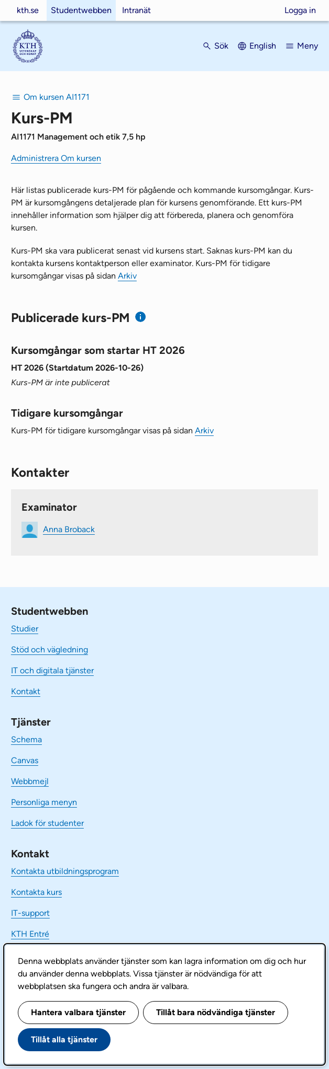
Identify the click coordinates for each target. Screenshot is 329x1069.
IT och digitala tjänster (52, 670)
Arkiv (127, 276)
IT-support (30, 913)
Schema (26, 739)
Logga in (300, 10)
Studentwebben (81, 10)
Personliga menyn (44, 802)
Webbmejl (30, 781)
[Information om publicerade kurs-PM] (140, 317)
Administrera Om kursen (56, 158)
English (262, 46)
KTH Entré (30, 934)
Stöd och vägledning (49, 649)
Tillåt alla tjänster (64, 1039)
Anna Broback (69, 529)
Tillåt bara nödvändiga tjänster (215, 1012)
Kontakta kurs (36, 892)
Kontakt (25, 691)
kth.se (28, 10)
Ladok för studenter (47, 823)
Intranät (136, 10)
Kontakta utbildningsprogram (65, 871)
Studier (24, 629)
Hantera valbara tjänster (78, 1012)
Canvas (24, 760)
